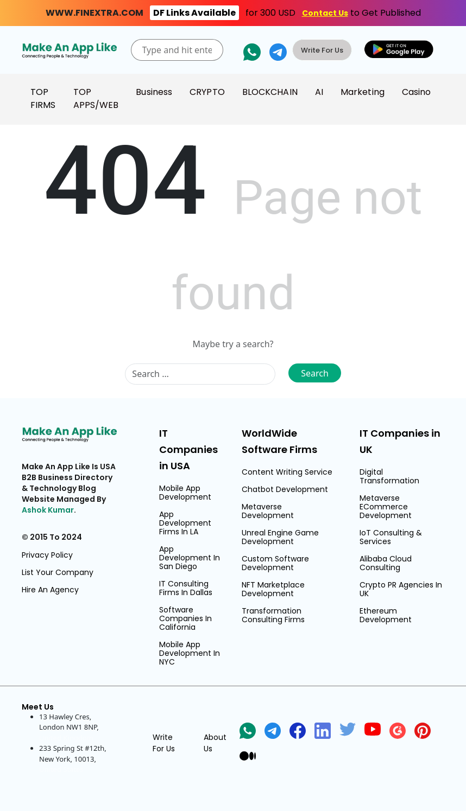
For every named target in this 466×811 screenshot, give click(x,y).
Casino (416, 92)
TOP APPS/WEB (96, 98)
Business (154, 92)
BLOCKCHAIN (270, 92)
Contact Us (325, 13)
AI (319, 92)
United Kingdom (66, 738)
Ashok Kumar (48, 510)
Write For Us (322, 50)
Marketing (363, 92)
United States (61, 769)
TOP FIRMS (43, 98)
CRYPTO (207, 92)
